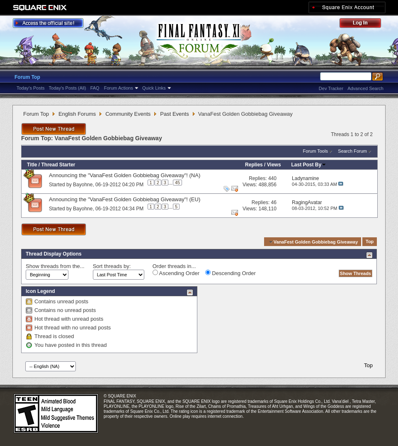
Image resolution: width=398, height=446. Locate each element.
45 (177, 182)
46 (274, 202)
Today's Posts (31, 87)
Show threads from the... (55, 266)
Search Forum (352, 151)
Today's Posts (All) (67, 87)
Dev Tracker (331, 88)
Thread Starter (58, 165)
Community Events (127, 114)
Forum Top (27, 77)
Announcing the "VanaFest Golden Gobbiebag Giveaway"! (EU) (124, 199)
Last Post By (309, 165)
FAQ (95, 87)
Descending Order (230, 273)
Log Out (364, 24)
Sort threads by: (112, 266)
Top (370, 241)
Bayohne (82, 184)
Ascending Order (176, 273)
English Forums (77, 114)
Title (32, 165)
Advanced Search (365, 88)
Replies (254, 165)
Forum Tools (315, 151)
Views (274, 165)
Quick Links (154, 87)
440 (272, 178)
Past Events (174, 114)
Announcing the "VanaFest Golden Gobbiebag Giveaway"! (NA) (124, 175)
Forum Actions (118, 87)
